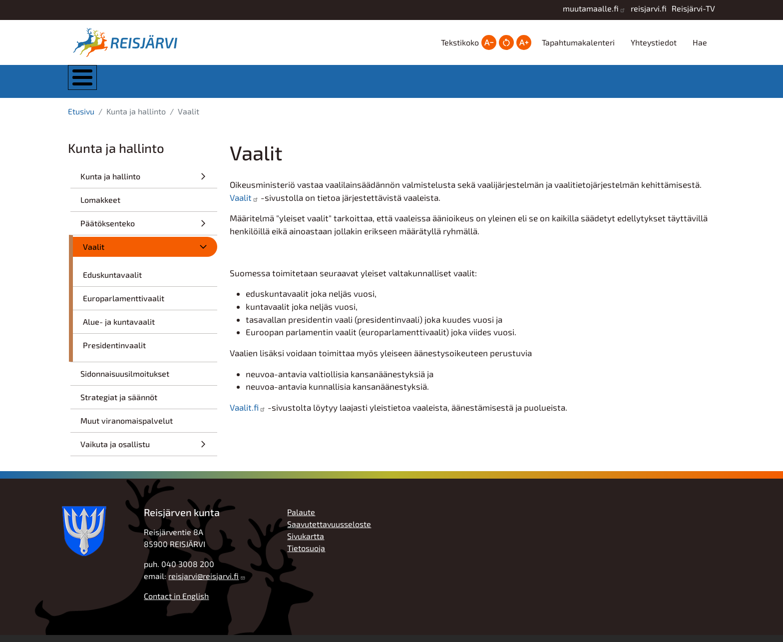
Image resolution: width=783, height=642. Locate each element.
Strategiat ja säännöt (118, 404)
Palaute (301, 519)
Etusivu (81, 118)
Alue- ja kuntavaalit (119, 328)
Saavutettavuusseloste (329, 531)
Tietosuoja (306, 555)
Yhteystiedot (654, 42)
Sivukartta (305, 543)
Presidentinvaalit (114, 352)
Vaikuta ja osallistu (115, 451)
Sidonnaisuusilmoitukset (124, 380)
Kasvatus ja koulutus (380, 84)
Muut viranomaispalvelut (126, 427)
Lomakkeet (100, 206)
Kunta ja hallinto (179, 84)
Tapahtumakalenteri (578, 42)
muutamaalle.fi (591, 8)
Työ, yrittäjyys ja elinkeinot (581, 84)
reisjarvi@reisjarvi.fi (203, 583)
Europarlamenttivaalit (123, 305)
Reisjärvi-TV (693, 8)
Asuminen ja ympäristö (281, 84)
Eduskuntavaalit (112, 281)
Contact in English (176, 603)
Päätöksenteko (107, 230)
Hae (700, 42)
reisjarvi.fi (649, 8)
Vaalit (93, 253)
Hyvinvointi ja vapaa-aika (481, 84)
